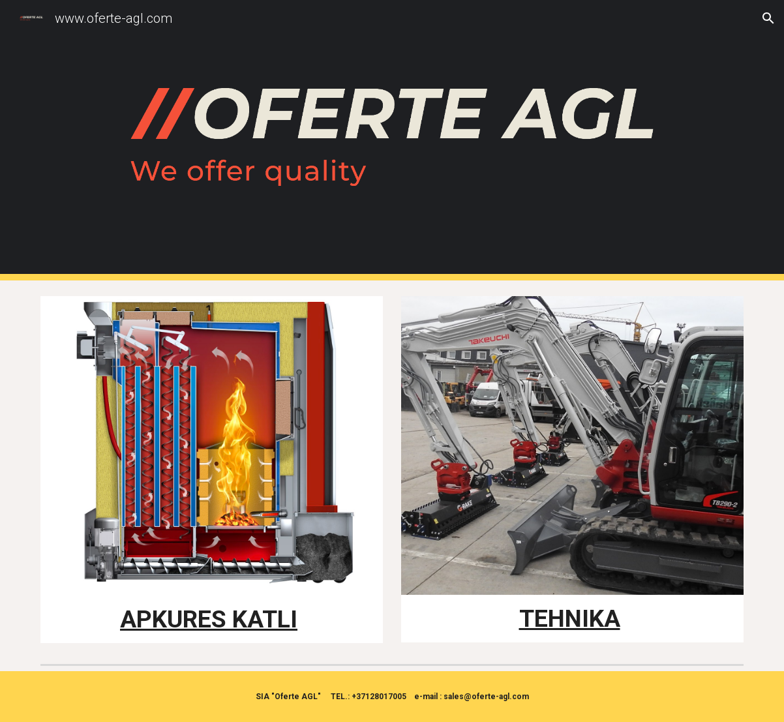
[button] (768, 18)
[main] (211, 619)
